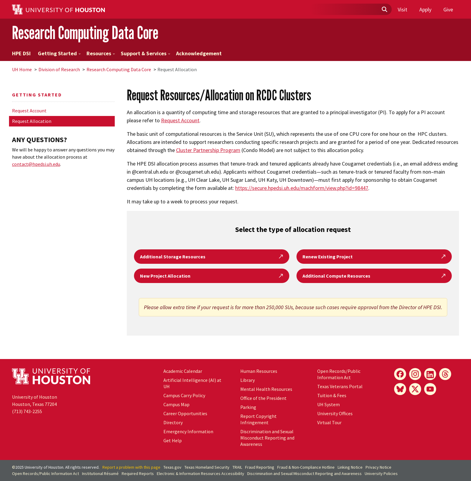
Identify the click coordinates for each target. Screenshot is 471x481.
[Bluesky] (400, 389)
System (328, 404)
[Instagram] (415, 374)
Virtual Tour (329, 422)
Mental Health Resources (266, 389)
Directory (173, 422)
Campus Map (176, 404)
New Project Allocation (211, 275)
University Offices (335, 413)
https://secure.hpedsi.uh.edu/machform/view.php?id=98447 (301, 187)
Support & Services (145, 53)
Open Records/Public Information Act (338, 374)
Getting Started (59, 53)
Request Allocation (31, 121)
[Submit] (384, 9)
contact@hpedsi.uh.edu (36, 164)
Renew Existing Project (374, 256)
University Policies (381, 473)
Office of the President (263, 398)
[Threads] (445, 374)
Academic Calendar (182, 371)
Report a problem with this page (131, 467)
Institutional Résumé (100, 473)
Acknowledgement (199, 53)
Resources (101, 53)
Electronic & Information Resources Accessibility (200, 473)
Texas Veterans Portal (340, 386)
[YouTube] (430, 389)
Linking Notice (350, 467)
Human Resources (258, 371)
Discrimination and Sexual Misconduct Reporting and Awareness (267, 437)
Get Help (172, 440)
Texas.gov (172, 467)
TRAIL (237, 467)
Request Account (29, 111)
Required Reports (138, 473)
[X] (415, 389)
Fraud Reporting (259, 467)
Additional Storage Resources (211, 256)
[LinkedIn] (430, 374)
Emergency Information (188, 431)
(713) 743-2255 (27, 411)
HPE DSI (21, 53)
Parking (248, 407)
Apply (425, 9)
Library (247, 380)
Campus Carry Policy (184, 395)
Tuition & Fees (331, 395)
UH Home (22, 69)
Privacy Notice (378, 467)
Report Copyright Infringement (258, 419)
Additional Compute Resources (374, 275)
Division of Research (59, 69)
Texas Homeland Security (206, 467)
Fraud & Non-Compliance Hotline (306, 467)
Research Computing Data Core (85, 32)
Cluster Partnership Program (208, 150)
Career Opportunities (185, 413)
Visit (402, 9)
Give (448, 9)
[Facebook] (400, 374)
